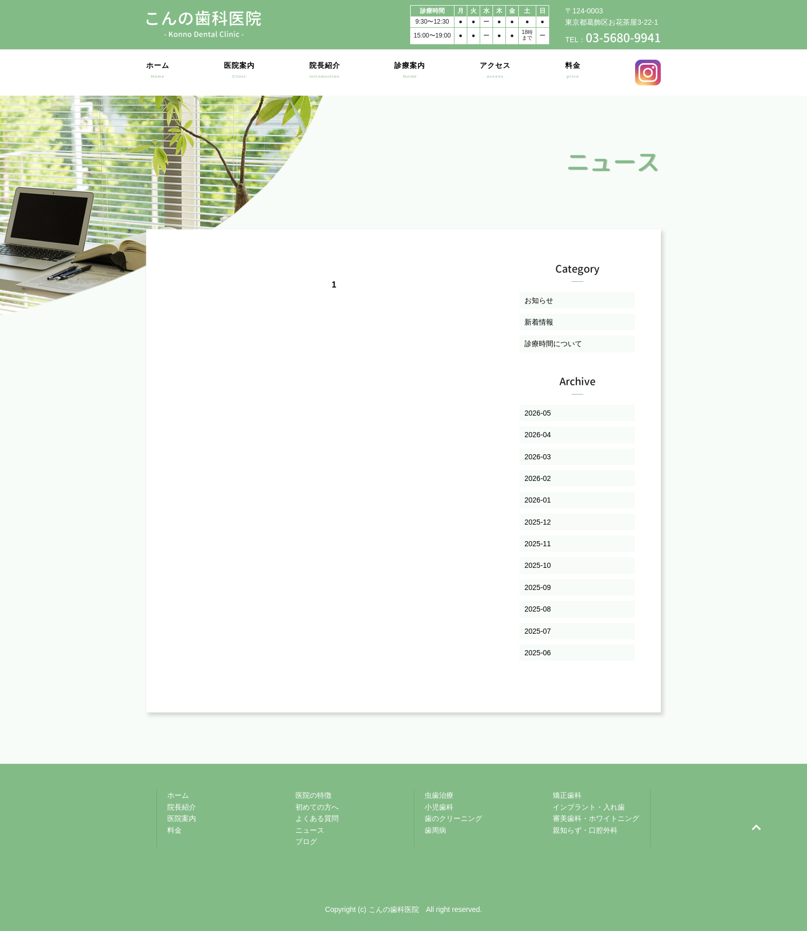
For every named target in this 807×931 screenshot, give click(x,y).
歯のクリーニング (453, 818)
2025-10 (537, 565)
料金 (573, 72)
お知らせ (538, 300)
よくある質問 (317, 818)
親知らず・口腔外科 (585, 830)
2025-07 (537, 631)
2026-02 (537, 478)
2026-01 (537, 500)
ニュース (309, 830)
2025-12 (537, 522)
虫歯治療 (439, 795)
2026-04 (537, 435)
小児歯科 (439, 807)
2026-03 (537, 457)
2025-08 (537, 609)
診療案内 (409, 72)
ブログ (306, 841)
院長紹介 (324, 72)
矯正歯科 (567, 795)
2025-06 (537, 653)
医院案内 (239, 72)
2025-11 (537, 544)
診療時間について (553, 343)
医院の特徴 (313, 795)
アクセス (495, 72)
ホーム (157, 72)
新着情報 (538, 322)
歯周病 (435, 830)
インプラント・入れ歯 (589, 807)
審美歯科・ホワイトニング (596, 818)
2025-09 (537, 587)
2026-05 (537, 413)
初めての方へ (317, 807)
